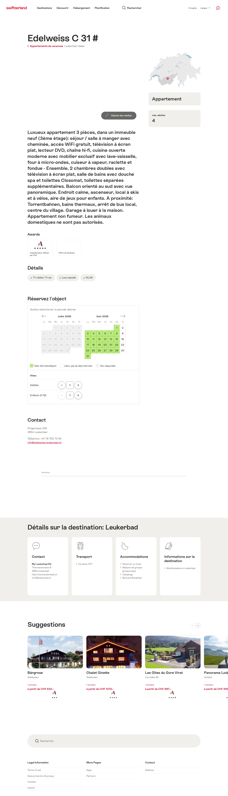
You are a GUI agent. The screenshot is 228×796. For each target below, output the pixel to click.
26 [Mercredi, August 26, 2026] (99, 350)
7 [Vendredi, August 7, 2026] (111, 333)
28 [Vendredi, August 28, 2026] (111, 350)
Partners (91, 776)
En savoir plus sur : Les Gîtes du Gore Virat (173, 672)
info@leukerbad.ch (41, 577)
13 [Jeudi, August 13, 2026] (105, 339)
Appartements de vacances (45, 46)
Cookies (31, 781)
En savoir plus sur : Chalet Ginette (114, 672)
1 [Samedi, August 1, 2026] (116, 327)
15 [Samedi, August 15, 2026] (116, 339)
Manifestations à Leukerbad (180, 568)
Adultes (34, 385)
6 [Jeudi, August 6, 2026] (105, 333)
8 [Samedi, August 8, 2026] (117, 333)
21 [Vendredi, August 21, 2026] (111, 344)
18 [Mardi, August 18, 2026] (93, 344)
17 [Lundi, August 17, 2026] (88, 344)
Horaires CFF (85, 564)
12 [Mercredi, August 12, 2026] (99, 339)
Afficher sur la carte (175, 70)
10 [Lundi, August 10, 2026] (87, 339)
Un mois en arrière (44, 316)
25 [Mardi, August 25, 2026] (93, 350)
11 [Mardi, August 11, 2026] (93, 339)
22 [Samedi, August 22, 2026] (116, 344)
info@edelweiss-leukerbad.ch (44, 442)
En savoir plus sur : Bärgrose (55, 672)
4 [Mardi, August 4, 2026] (93, 333)
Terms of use (34, 770)
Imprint (31, 787)
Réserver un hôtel (131, 564)
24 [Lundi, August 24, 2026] (87, 350)
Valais (81, 46)
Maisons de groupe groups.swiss (132, 569)
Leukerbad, (70, 46)
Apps (89, 770)
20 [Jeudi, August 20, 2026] (105, 344)
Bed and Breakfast (132, 577)
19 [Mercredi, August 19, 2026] (99, 344)
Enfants (38, 395)
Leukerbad (121, 527)
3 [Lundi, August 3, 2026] (88, 333)
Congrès (193, 8)
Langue (205, 7)
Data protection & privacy (40, 776)
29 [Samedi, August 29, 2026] (116, 350)
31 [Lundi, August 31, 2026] (87, 356)
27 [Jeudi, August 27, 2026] (105, 350)
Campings (127, 574)
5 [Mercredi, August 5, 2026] (99, 333)
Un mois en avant (123, 316)
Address (149, 770)
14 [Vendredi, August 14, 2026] (111, 339)
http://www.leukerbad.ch (44, 574)
